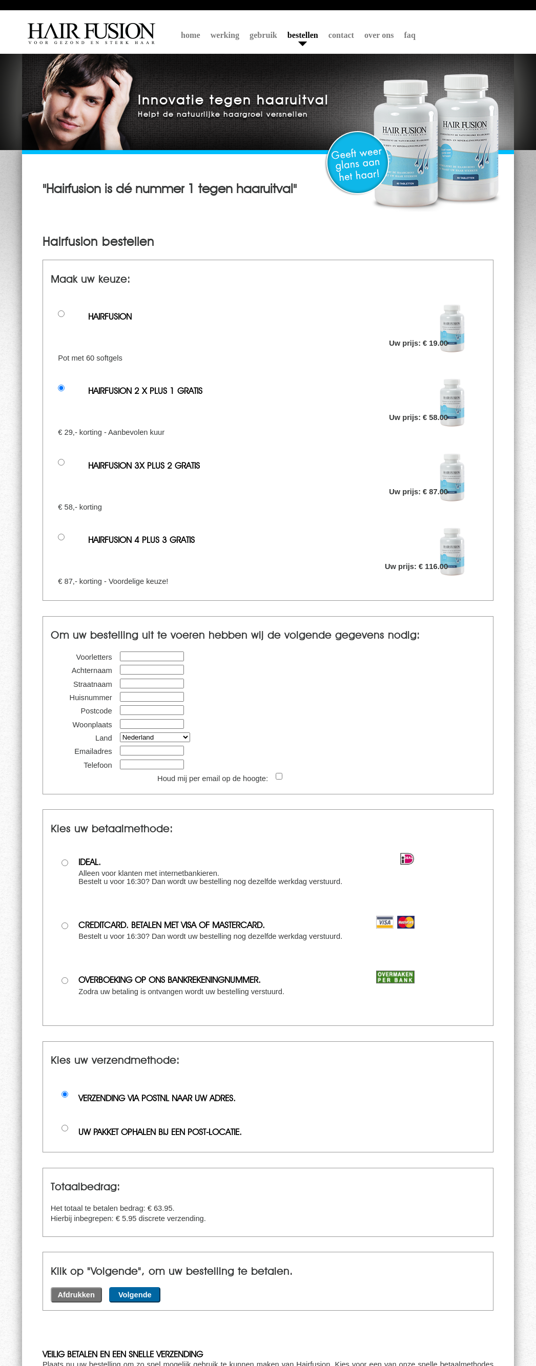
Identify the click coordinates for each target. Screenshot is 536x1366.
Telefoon (98, 765)
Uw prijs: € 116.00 (416, 566)
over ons (379, 35)
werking (225, 35)
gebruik (263, 35)
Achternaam (92, 670)
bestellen (302, 35)
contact (341, 35)
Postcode (96, 711)
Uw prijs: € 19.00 (418, 343)
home (190, 35)
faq (410, 35)
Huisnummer (91, 697)
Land (103, 738)
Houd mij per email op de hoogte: (212, 778)
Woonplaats (92, 725)
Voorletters (94, 657)
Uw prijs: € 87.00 (418, 492)
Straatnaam (92, 684)
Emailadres (93, 751)
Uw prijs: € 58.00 (418, 417)
